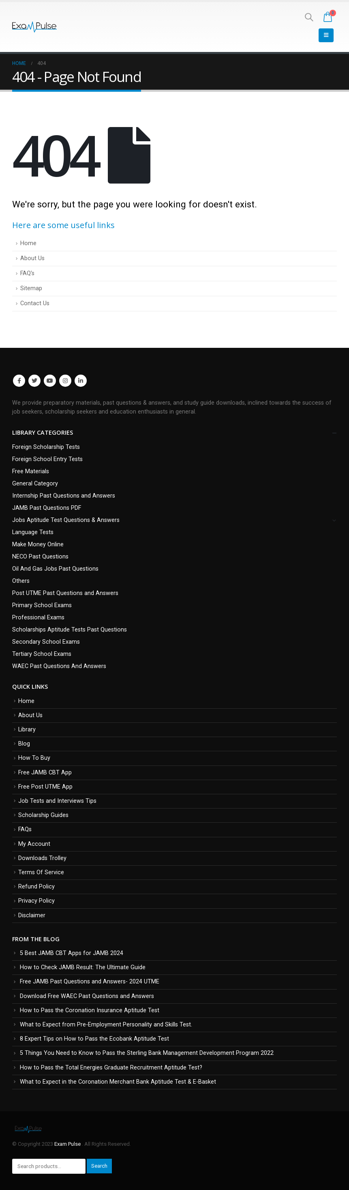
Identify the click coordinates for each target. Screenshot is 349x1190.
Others (21, 581)
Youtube (50, 381)
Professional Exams (38, 617)
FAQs (25, 829)
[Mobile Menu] (326, 35)
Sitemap (31, 288)
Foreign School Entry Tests (47, 459)
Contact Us (34, 303)
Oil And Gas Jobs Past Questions (55, 568)
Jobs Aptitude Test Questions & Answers (66, 520)
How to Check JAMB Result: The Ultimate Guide (83, 967)
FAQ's (27, 273)
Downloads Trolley (42, 858)
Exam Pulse (68, 1144)
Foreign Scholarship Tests (46, 447)
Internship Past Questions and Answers (63, 495)
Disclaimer (31, 915)
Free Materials (30, 471)
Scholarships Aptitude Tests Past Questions (69, 629)
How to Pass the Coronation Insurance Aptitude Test (89, 1010)
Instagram (65, 381)
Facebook (19, 381)
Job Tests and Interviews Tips (57, 801)
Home (28, 243)
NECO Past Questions (40, 556)
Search (99, 1166)
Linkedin (81, 381)
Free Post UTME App (45, 786)
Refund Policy (36, 886)
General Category (35, 483)
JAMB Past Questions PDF (46, 507)
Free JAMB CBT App (45, 772)
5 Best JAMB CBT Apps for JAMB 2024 (71, 953)
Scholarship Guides (43, 815)
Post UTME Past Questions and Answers (65, 593)
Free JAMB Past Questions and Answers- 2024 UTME (89, 981)
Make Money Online (38, 544)
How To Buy (34, 758)
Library (27, 729)
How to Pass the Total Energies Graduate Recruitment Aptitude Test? (111, 1067)
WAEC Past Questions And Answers (59, 666)
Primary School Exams (42, 605)
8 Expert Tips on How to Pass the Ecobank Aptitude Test (94, 1038)
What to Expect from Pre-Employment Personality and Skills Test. (106, 1024)
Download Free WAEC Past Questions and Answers (87, 996)
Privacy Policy (36, 900)
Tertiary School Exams (41, 654)
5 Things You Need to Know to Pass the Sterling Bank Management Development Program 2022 (147, 1053)
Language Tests (33, 532)
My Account (34, 844)
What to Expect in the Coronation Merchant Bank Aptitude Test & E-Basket (118, 1081)
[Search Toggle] (309, 17)
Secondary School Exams (46, 641)
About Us (32, 258)
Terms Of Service (41, 872)
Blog (24, 743)
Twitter (34, 381)
